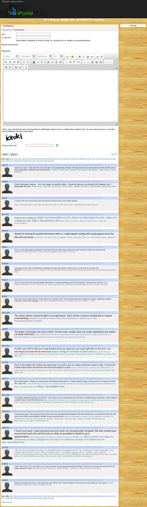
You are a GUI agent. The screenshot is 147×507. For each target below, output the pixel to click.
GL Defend (51, 318)
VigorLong (52, 284)
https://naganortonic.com (39, 437)
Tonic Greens (52, 270)
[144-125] (112, 159)
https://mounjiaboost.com (94, 454)
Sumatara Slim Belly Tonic (32, 252)
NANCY (5, 231)
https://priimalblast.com (13, 442)
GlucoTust (85, 186)
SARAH (5, 263)
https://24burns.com (21, 421)
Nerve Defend (42, 284)
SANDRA (6, 411)
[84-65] (19, 161)
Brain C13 (86, 237)
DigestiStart (27, 205)
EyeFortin (47, 186)
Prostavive (35, 270)
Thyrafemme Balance (81, 284)
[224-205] (79, 159)
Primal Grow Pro (86, 468)
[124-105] (5, 161)
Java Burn (104, 284)
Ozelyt (54, 237)
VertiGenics (74, 468)
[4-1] (42, 161)
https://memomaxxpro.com (39, 419)
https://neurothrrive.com (102, 334)
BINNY (4, 247)
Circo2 (33, 284)
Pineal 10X (76, 270)
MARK (4, 296)
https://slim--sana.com (49, 456)
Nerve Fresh (68, 186)
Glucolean (42, 318)
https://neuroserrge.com (96, 419)
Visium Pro (26, 284)
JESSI (4, 198)
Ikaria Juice (86, 170)
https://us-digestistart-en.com (88, 217)
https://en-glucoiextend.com (96, 370)
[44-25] (32, 161)
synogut (110, 483)
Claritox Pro (51, 468)
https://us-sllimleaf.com (74, 437)
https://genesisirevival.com (75, 370)
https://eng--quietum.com (77, 419)
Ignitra (89, 205)
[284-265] (54, 159)
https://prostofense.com (84, 334)
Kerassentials (95, 186)
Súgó (114, 154)
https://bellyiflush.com (42, 337)
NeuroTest (26, 270)
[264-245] (62, 159)
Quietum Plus (75, 170)
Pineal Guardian (63, 468)
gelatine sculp (37, 485)
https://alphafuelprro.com (75, 454)
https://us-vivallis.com (57, 437)
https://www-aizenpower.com (54, 454)
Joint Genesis (63, 252)
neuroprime (18, 485)
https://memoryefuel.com (39, 421)
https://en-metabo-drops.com (103, 368)
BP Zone (46, 252)
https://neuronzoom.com (45, 220)
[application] (61, 90)
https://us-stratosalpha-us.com (54, 217)
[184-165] (95, 159)
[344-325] (30, 159)
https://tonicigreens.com (46, 402)
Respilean (60, 284)
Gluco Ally (78, 301)
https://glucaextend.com (34, 454)
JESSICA (6, 428)
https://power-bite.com (101, 352)
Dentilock (38, 321)
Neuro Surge (37, 186)
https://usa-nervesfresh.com (83, 402)
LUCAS (5, 362)
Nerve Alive (68, 205)
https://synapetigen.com (58, 419)
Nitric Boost (43, 301)
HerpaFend (53, 301)
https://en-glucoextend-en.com (25, 402)
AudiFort (55, 170)
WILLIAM (6, 313)
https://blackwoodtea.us (79, 354)
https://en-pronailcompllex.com (25, 387)
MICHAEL (6, 346)
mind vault (47, 485)
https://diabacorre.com (71, 384)
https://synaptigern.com (51, 386)
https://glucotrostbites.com (89, 400)
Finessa (69, 237)
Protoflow (97, 468)
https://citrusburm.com (40, 370)
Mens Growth (58, 205)
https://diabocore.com (36, 384)
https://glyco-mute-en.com (60, 354)
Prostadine (69, 301)
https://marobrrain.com (57, 370)
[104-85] (13, 161)
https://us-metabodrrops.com (81, 368)
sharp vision (27, 485)
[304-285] (46, 159)
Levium (89, 318)
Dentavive (30, 321)
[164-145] (104, 159)
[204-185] (87, 159)
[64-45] (26, 161)
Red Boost (38, 237)
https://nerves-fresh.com (64, 402)
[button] (11, 56)
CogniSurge (36, 205)
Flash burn (68, 284)
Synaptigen (62, 237)
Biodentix (33, 318)
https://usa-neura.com (107, 400)
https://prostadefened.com (88, 384)
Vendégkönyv (7, 30)
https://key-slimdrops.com (24, 337)
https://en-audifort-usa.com (40, 354)
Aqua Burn (77, 237)
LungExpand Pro (80, 205)
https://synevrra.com (94, 436)
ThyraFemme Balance (99, 237)
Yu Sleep (71, 252)
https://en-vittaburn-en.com (91, 439)
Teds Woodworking (64, 270)
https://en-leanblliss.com (66, 456)
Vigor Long (18, 205)
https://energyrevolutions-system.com (72, 351)
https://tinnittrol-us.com (69, 221)
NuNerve (85, 301)
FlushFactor (64, 170)
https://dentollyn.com (22, 354)
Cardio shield (61, 318)
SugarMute (54, 252)
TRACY (5, 165)
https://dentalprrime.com (44, 334)
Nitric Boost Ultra (109, 186)
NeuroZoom (57, 186)
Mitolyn (95, 170)
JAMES (5, 181)
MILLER (5, 214)
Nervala (95, 205)
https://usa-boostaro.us (84, 456)
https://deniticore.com (32, 456)
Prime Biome (104, 170)
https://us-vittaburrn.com (66, 439)
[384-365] (13, 159)
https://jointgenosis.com (42, 439)
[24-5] (37, 161)
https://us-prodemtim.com (74, 416)
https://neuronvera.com (107, 384)
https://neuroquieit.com (59, 337)
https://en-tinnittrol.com (88, 221)
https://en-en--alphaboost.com (95, 416)
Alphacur (42, 270)
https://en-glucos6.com (76, 337)
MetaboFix (112, 237)
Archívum (49, 161)
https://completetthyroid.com (64, 334)
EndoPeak (18, 252)
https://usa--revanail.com (53, 384)
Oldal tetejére (6, 502)
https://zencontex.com (52, 400)
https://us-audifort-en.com (97, 354)
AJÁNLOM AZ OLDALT (13, 2)
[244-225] (71, 159)
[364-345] (21, 159)
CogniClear (71, 318)
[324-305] (38, 159)
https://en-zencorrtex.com (70, 400)
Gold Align (47, 237)
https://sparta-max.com (22, 370)
